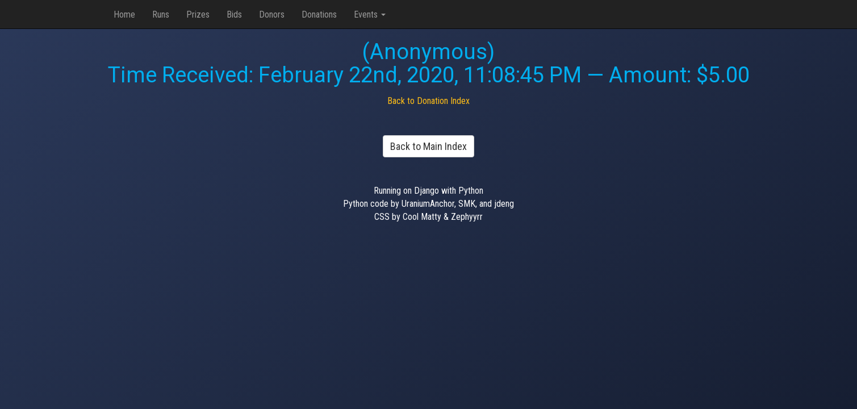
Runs (160, 14)
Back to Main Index (428, 146)
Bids (234, 14)
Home (124, 14)
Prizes (198, 14)
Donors (272, 14)
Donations (319, 14)
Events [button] (370, 14)
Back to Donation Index (428, 100)
